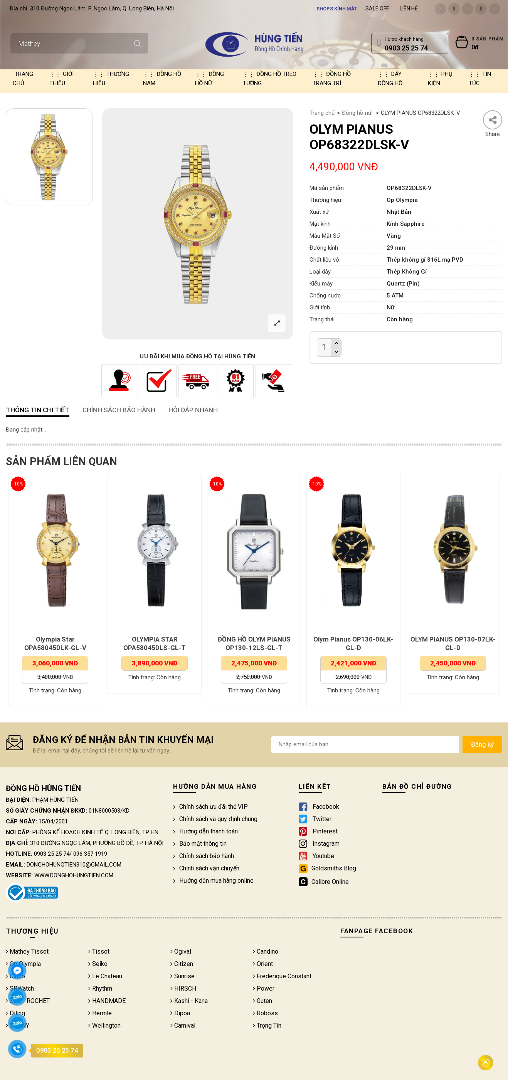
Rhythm (100, 988)
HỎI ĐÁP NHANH (193, 410)
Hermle (100, 1013)
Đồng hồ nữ (209, 79)
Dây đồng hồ (390, 79)
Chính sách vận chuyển (206, 868)
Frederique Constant (282, 976)
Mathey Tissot (27, 951)
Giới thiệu (61, 79)
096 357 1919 (90, 853)
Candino (265, 951)
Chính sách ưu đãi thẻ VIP (210, 806)
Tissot (98, 951)
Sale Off (377, 8)
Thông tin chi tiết (37, 410)
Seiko (98, 963)
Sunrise (182, 976)
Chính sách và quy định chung (215, 819)
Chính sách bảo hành (203, 856)
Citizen (181, 963)
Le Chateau (105, 976)
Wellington (104, 1025)
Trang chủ (23, 79)
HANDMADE (107, 1000)
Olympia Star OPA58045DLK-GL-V (56, 643)
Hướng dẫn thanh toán (205, 831)
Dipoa (180, 1013)
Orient (263, 963)
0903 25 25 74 (51, 853)
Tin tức (480, 79)
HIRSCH (183, 988)
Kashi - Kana (189, 1000)
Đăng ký (482, 744)
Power (263, 988)
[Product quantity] (324, 347)
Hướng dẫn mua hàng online (213, 880)
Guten (262, 1000)
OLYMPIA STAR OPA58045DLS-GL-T (155, 643)
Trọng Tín (267, 1025)
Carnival (182, 1025)
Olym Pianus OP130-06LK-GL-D (354, 643)
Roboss (265, 1013)
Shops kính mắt (337, 8)
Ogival (180, 951)
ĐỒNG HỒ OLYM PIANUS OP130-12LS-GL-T (254, 643)
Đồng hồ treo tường (269, 79)
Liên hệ (409, 8)
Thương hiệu (111, 79)
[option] (49, 156)
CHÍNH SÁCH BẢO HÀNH (118, 410)
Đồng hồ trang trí (332, 79)
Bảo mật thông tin (200, 843)
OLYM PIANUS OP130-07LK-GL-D (453, 643)
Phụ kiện (440, 79)
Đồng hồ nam (162, 79)
